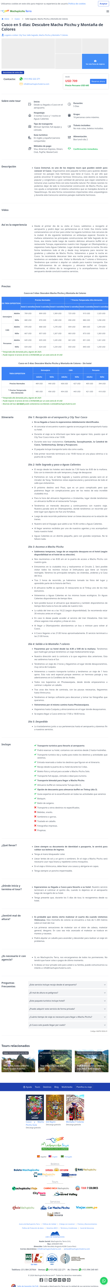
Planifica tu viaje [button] (84, 1087)
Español (42, 1157)
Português (66, 1156)
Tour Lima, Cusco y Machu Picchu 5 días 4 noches (18, 1061)
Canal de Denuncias (87, 1228)
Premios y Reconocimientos (87, 1224)
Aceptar (103, 3)
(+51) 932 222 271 (57, 1269)
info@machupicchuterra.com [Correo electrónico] (49, 1249)
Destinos (47, 1087)
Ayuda (27, 1086)
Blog (56, 1087)
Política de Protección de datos (33, 1228)
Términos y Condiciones (68, 1228)
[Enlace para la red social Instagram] (46, 1280)
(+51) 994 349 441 (90, 1269)
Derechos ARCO (52, 1228)
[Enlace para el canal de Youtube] (50, 1280)
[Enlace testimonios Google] (69, 1280)
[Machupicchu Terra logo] (15, 11)
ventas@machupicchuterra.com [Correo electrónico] (77, 1249)
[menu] (107, 11)
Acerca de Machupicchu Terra (29, 1224)
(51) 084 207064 (28, 1269)
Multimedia (67, 1087)
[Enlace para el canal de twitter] (64, 1280)
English (53, 1156)
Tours (37, 1087)
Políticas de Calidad (49, 1224)
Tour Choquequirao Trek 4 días (55, 1061)
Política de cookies (77, 3)
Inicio (5, 19)
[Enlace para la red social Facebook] (41, 1280)
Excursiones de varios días (13, 72)
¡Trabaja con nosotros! (67, 1224)
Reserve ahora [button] (98, 81)
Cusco (17, 19)
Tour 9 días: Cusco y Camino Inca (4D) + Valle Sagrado (91, 1061)
